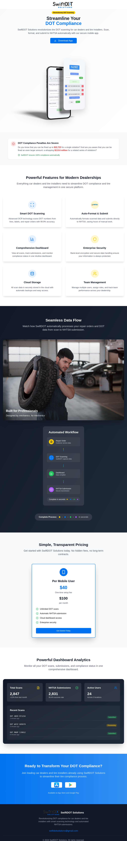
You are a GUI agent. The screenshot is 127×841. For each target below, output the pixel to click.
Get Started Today (63, 631)
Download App (63, 40)
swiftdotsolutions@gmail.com (63, 831)
